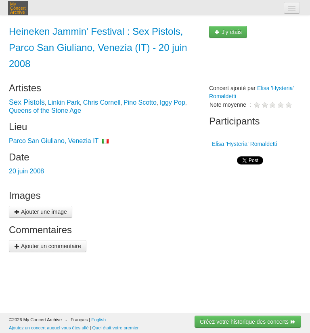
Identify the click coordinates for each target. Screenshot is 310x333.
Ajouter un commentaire (47, 246)
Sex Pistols (27, 102)
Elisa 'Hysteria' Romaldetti (243, 144)
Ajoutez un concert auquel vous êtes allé (49, 327)
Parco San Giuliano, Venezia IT (53, 140)
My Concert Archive (18, 8)
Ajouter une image (40, 212)
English (98, 319)
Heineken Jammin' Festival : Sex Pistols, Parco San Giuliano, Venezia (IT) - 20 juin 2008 (98, 47)
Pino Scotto (140, 102)
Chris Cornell (101, 102)
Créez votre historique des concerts (248, 321)
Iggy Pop (172, 102)
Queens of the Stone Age (45, 110)
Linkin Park (64, 102)
